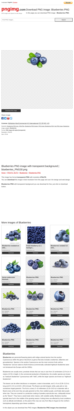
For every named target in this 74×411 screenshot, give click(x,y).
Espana (15, 2)
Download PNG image (11, 110)
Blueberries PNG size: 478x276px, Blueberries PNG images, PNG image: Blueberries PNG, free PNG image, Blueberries (38, 126)
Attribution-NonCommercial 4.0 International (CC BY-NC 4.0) (28, 123)
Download (11, 253)
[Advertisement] (37, 36)
